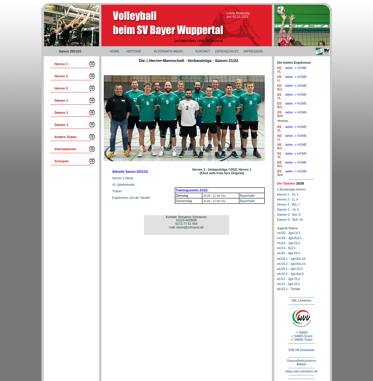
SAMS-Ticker (303, 339)
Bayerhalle (247, 195)
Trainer (117, 191)
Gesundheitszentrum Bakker (301, 362)
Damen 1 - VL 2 (288, 209)
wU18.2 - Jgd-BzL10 (291, 263)
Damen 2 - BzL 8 (289, 214)
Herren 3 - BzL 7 (288, 204)
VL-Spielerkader (123, 184)
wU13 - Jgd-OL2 (288, 284)
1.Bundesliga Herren (291, 189)
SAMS (303, 332)
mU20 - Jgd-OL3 (288, 233)
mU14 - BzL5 (286, 248)
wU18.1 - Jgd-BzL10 (291, 258)
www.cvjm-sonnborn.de (301, 371)
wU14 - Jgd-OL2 (288, 279)
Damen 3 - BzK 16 (290, 219)
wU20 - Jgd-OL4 (288, 253)
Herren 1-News (123, 178)
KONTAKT (202, 51)
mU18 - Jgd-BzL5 (289, 238)
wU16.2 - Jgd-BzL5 (290, 274)
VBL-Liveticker (301, 300)
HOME (114, 51)
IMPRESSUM (253, 51)
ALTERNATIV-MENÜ (168, 51)
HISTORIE (134, 51)
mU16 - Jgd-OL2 (288, 243)
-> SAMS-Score (301, 336)
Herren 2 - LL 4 (287, 199)
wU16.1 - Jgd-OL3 (289, 268)
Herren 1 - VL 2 (287, 194)
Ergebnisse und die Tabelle (131, 197)
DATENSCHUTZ (227, 51)
